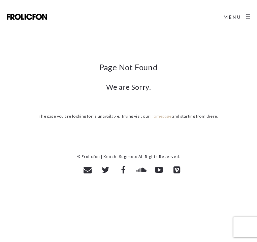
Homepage (161, 116)
